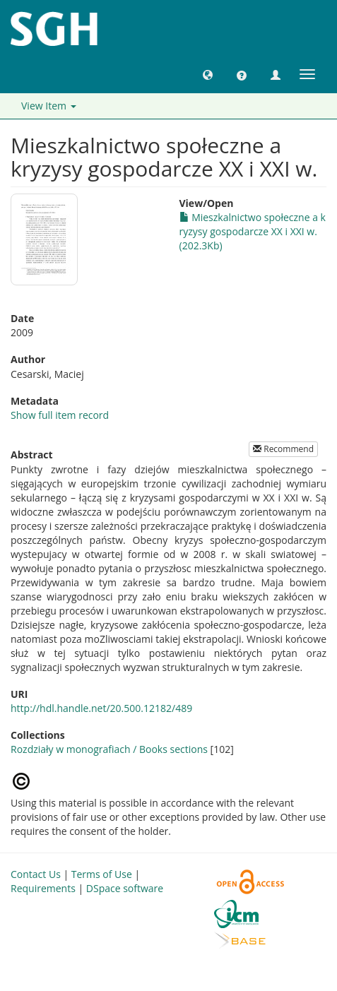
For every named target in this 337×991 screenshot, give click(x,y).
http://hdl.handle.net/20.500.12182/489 (101, 708)
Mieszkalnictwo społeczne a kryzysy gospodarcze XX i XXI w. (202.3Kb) (252, 231)
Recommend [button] (283, 449)
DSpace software (124, 888)
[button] (207, 74)
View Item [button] (48, 105)
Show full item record (60, 415)
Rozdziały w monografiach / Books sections (109, 749)
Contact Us (36, 874)
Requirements (43, 888)
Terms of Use (101, 874)
